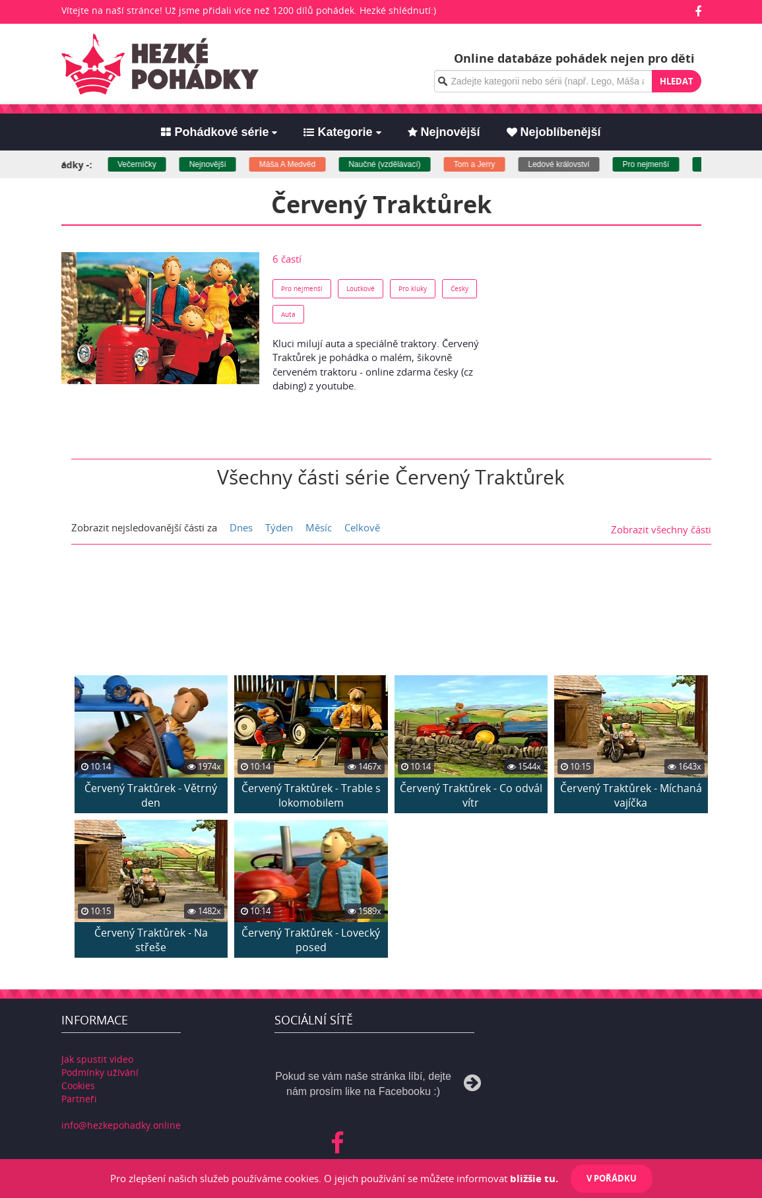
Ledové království (569, 164)
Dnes (241, 527)
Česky (459, 288)
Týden (279, 527)
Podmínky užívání (100, 1070)
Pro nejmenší (657, 164)
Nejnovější (219, 164)
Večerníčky (148, 164)
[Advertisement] (596, 334)
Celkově (362, 527)
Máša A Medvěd (298, 164)
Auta (288, 314)
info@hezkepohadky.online (121, 1123)
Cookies (78, 1083)
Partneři (79, 1096)
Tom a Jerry (485, 164)
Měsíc (318, 527)
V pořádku (612, 1178)
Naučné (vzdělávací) (395, 164)
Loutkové (360, 288)
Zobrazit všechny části (661, 527)
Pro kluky (412, 288)
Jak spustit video (97, 1057)
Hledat (676, 81)
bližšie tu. (534, 1178)
